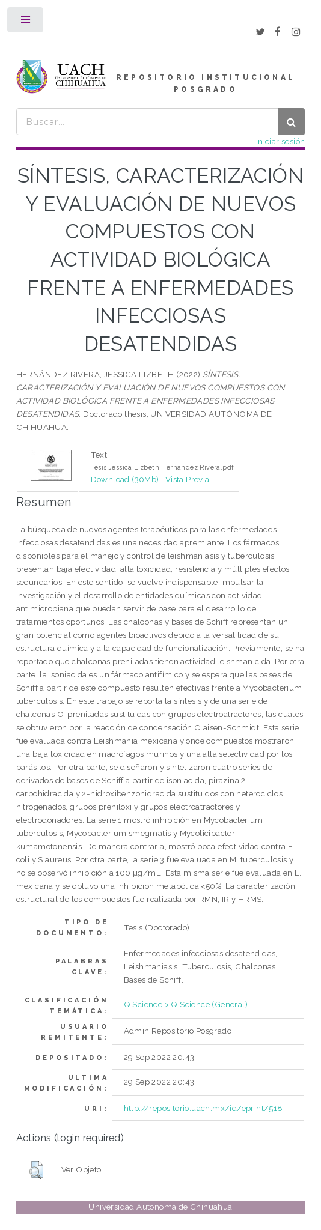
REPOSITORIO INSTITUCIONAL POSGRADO (205, 83)
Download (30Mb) (125, 479)
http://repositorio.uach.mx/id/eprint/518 (203, 1108)
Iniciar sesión (280, 141)
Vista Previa (187, 479)
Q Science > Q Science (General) (186, 1004)
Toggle (26, 22)
